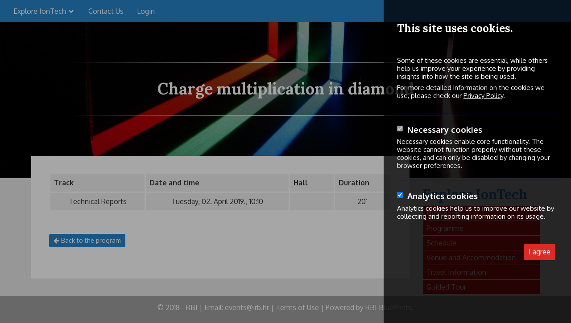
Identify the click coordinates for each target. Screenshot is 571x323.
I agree (539, 251)
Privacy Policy (483, 95)
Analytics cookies (442, 196)
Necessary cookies (444, 129)
